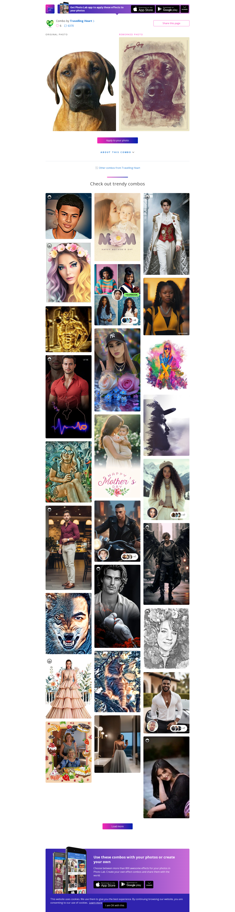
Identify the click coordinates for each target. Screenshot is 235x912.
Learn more (95, 902)
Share (171, 23)
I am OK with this (114, 905)
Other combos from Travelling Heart (117, 168)
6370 (69, 25)
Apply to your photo (117, 140)
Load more (118, 826)
